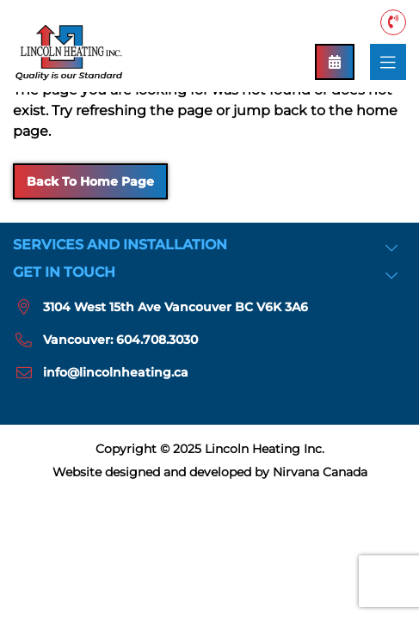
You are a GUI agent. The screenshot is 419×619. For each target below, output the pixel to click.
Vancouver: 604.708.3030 (393, 21)
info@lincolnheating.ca (115, 372)
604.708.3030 (157, 339)
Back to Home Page (90, 181)
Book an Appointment (335, 61)
